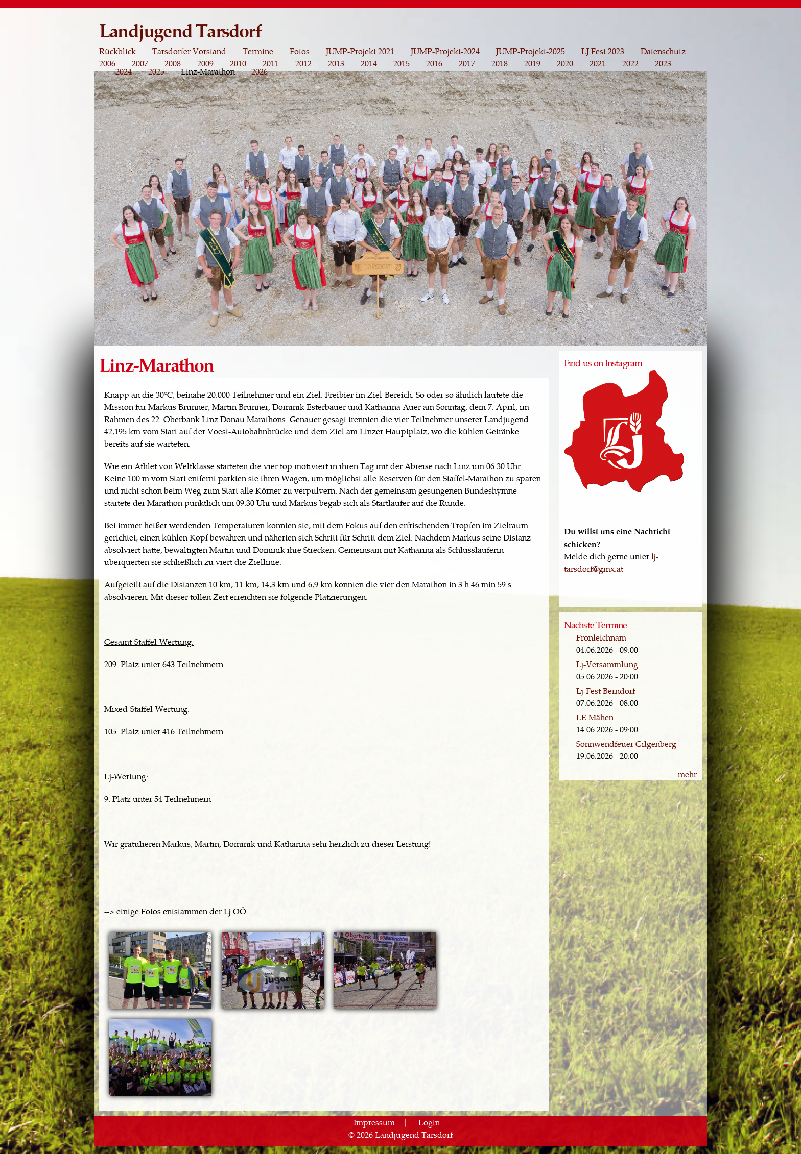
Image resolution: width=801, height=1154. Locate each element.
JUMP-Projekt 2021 (360, 51)
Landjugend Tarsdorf (180, 29)
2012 (303, 63)
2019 (532, 63)
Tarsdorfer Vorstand (189, 51)
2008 (172, 63)
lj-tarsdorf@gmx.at (611, 562)
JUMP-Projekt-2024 (445, 51)
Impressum (374, 1122)
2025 (156, 71)
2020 (565, 63)
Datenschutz (663, 51)
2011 (271, 63)
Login (429, 1122)
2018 (499, 63)
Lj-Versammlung (607, 664)
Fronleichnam (601, 637)
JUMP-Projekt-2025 (530, 51)
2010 (238, 63)
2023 (663, 63)
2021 (598, 63)
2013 (336, 63)
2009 (205, 63)
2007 (140, 63)
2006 (107, 63)
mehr (687, 774)
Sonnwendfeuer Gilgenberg (626, 743)
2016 (434, 63)
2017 (467, 63)
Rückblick (117, 51)
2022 (630, 63)
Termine (258, 51)
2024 (123, 71)
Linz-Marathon (208, 71)
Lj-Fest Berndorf (605, 690)
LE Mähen (595, 717)
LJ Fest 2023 (602, 51)
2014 (369, 63)
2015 (401, 63)
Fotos (300, 51)
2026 (259, 71)
